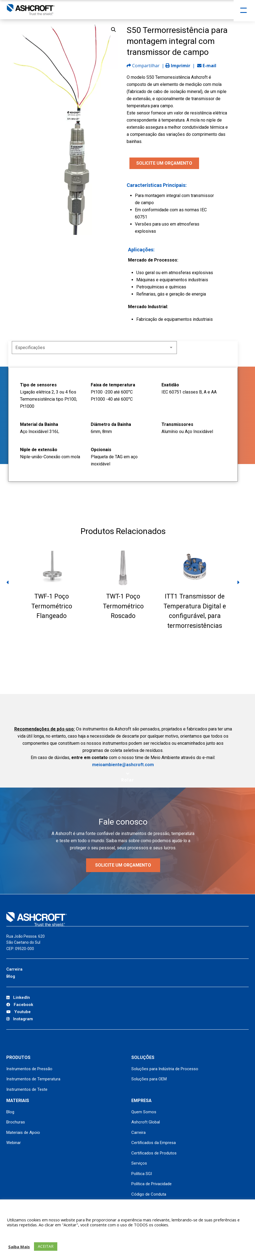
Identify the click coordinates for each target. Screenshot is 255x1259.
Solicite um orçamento (123, 865)
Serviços (139, 1163)
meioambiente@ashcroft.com (123, 764)
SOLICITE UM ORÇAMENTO (164, 163)
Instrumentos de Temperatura (33, 1079)
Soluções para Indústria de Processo (164, 1068)
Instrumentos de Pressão (29, 1068)
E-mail (206, 66)
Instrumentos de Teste (26, 1089)
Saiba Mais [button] (19, 1246)
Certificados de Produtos (154, 1153)
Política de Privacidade (151, 1183)
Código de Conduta (148, 1194)
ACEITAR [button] (45, 1246)
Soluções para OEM (149, 1079)
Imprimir (177, 66)
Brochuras (15, 1122)
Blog (10, 976)
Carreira (14, 969)
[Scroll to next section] (127, 777)
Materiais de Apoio (23, 1132)
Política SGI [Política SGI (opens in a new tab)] (141, 1173)
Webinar (13, 1142)
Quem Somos (143, 1111)
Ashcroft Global (145, 1122)
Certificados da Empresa (153, 1142)
